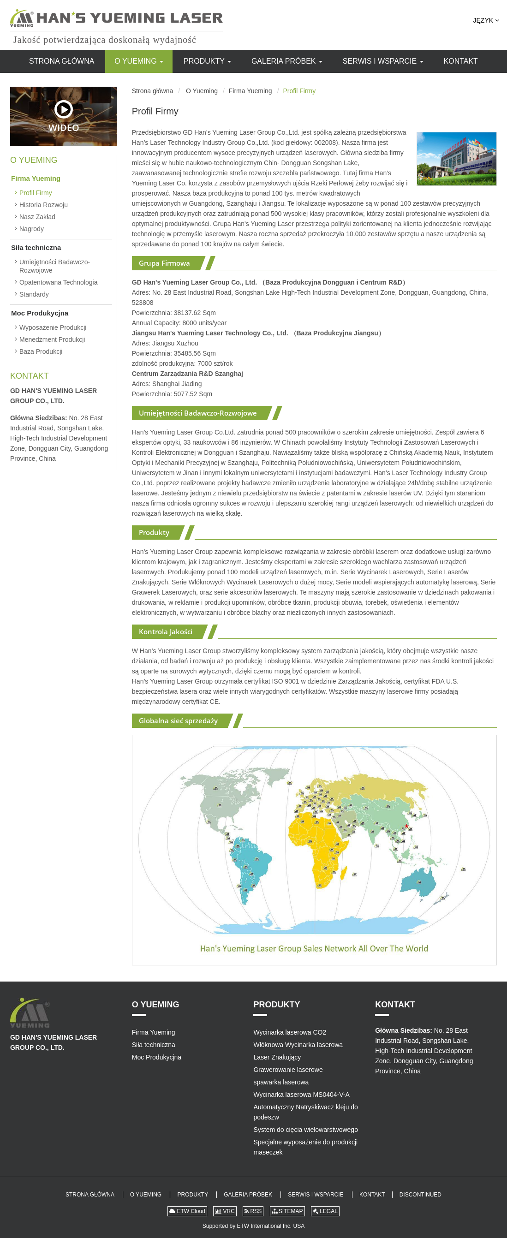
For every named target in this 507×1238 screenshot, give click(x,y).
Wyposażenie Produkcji (52, 327)
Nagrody (31, 228)
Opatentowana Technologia (58, 282)
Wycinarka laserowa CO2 (289, 1032)
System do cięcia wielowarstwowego (305, 1129)
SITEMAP (287, 1211)
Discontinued (420, 1194)
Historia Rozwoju (43, 204)
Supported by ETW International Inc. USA (253, 1226)
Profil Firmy (35, 192)
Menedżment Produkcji (52, 339)
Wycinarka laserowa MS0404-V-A (301, 1094)
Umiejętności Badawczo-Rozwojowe (54, 266)
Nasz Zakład (37, 216)
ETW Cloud (187, 1211)
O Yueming (138, 61)
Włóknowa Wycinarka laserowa (298, 1044)
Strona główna (61, 61)
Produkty (207, 61)
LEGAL (325, 1211)
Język (486, 20)
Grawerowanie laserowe (287, 1069)
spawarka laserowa (281, 1082)
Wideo (63, 116)
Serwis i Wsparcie (383, 61)
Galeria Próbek (286, 61)
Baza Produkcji (40, 351)
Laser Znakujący (277, 1057)
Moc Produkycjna (39, 313)
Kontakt (461, 61)
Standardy (34, 294)
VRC (225, 1211)
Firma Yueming (250, 91)
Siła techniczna (36, 247)
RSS (253, 1211)
